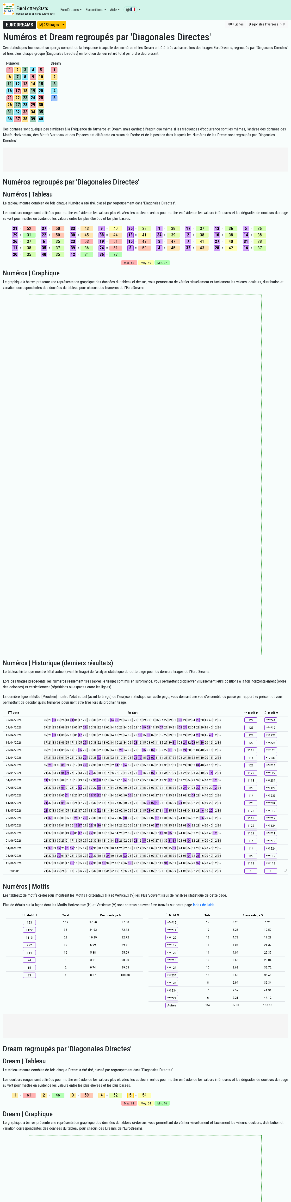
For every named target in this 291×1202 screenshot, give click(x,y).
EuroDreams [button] (69, 9)
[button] (132, 10)
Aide (113, 9)
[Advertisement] (145, 159)
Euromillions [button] (94, 9)
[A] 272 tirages (49, 25)
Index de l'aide (204, 905)
